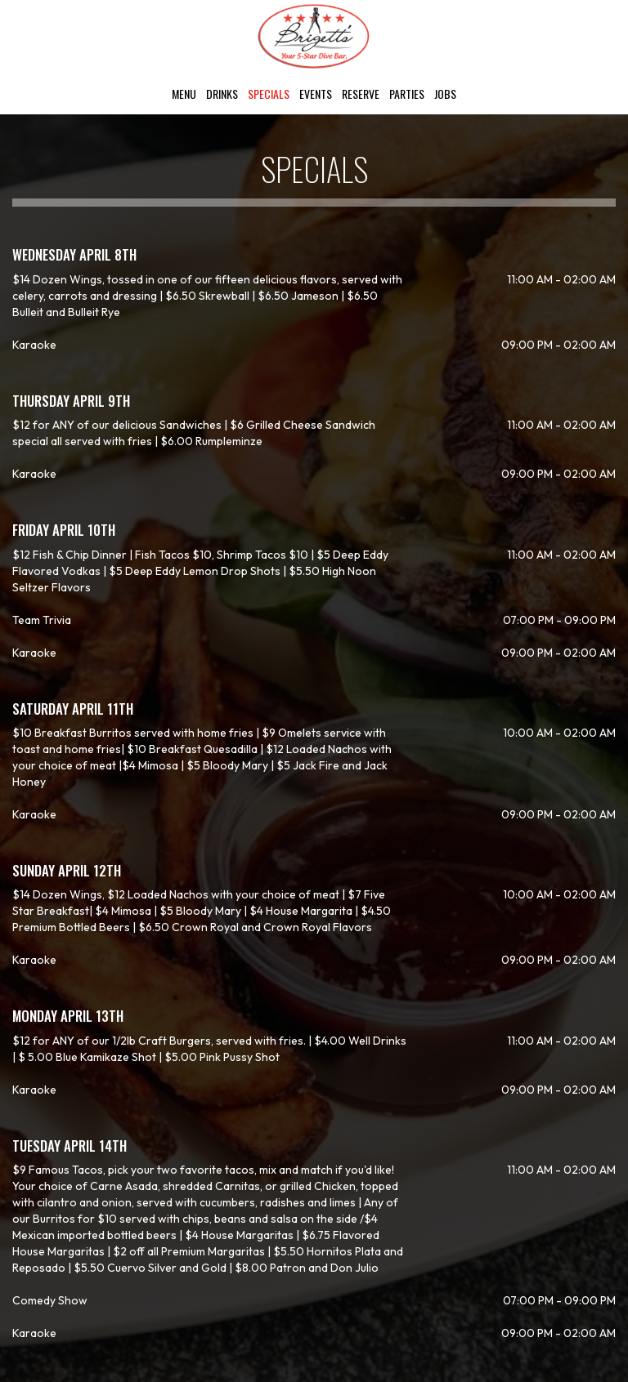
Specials (268, 94)
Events (315, 94)
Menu (184, 94)
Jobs (445, 94)
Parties (406, 94)
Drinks (222, 94)
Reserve (360, 94)
